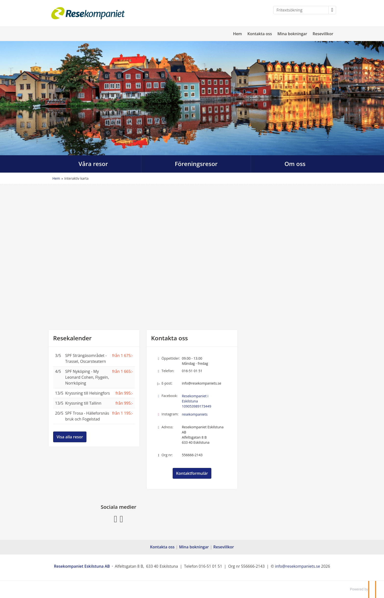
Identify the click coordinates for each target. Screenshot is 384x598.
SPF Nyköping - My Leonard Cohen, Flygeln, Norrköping (87, 377)
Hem (237, 33)
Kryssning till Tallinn (83, 403)
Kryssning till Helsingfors (87, 393)
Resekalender (72, 338)
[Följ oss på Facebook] (115, 518)
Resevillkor (323, 33)
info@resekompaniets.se (201, 383)
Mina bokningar (292, 33)
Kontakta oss (259, 33)
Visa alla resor (70, 437)
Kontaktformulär (192, 473)
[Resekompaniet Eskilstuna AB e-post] (297, 566)
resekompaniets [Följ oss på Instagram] (194, 414)
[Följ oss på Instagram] (121, 518)
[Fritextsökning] (301, 10)
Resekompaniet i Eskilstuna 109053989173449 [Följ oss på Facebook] (196, 401)
